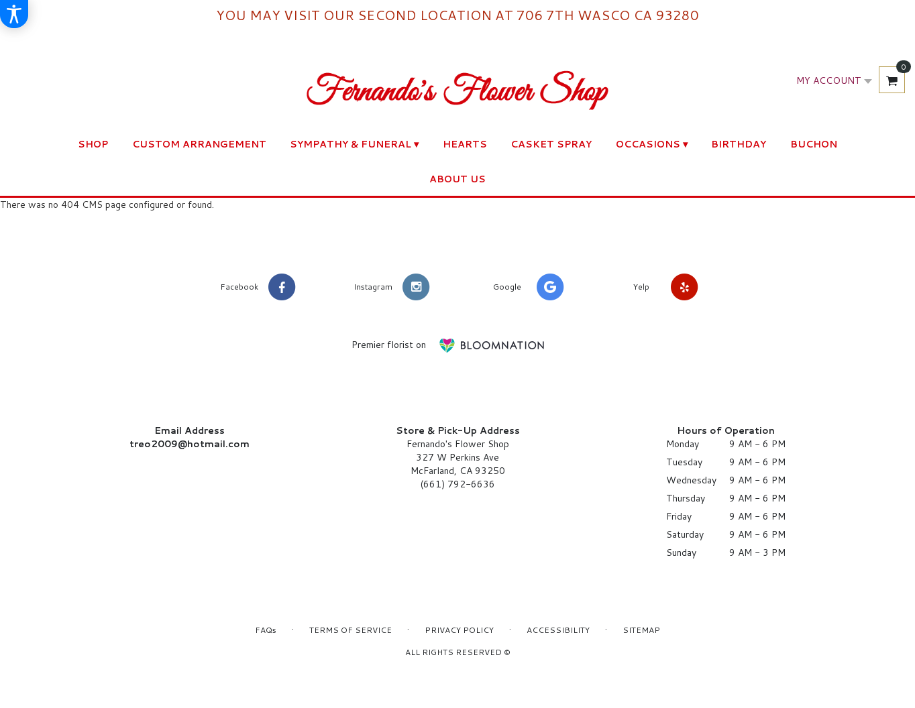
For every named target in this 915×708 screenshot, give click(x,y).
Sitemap (641, 630)
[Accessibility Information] (14, 14)
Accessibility (558, 630)
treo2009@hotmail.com (189, 444)
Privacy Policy (459, 630)
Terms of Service (350, 630)
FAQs (265, 630)
